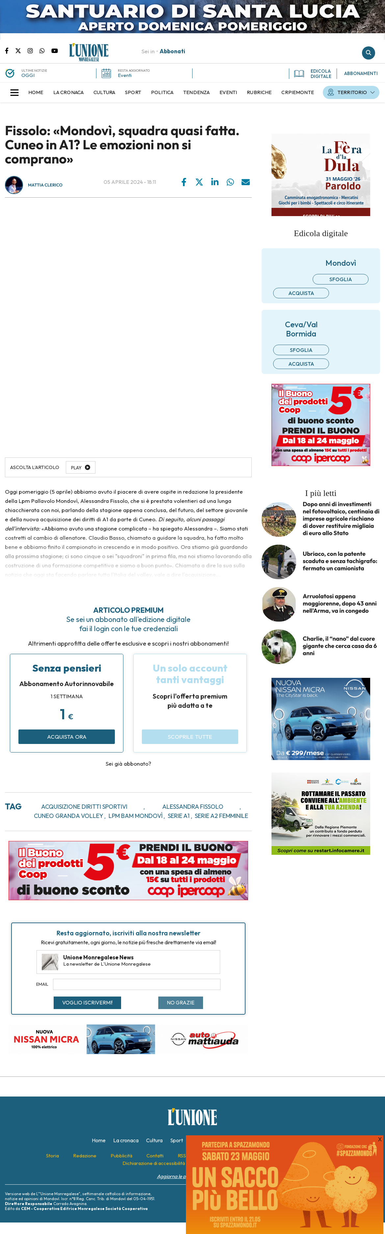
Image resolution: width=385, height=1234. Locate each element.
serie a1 (179, 816)
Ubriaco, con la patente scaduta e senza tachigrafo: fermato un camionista (340, 561)
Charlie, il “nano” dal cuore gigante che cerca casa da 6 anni (340, 646)
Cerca (368, 53)
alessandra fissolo (192, 806)
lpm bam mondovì (136, 816)
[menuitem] (36, 92)
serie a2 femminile (221, 816)
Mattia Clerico (45, 185)
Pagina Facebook (10, 50)
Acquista (301, 293)
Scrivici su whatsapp (45, 50)
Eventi (125, 75)
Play (76, 468)
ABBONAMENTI (361, 73)
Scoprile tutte (190, 736)
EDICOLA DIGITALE (312, 73)
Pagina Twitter (21, 50)
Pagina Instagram (33, 50)
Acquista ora (67, 736)
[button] (14, 92)
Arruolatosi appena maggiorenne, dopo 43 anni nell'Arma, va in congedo (340, 603)
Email (42, 984)
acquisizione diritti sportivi (84, 806)
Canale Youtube (54, 50)
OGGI (28, 75)
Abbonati (172, 51)
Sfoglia (340, 279)
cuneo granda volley (68, 816)
